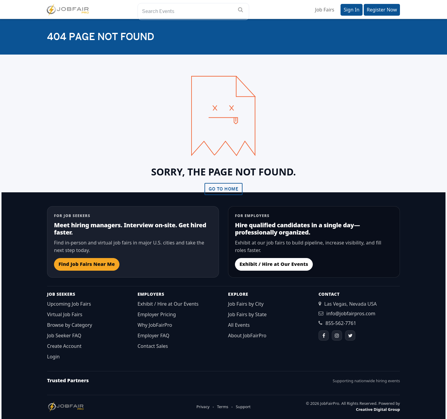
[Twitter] (350, 335)
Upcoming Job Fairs (69, 304)
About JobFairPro (247, 335)
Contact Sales (153, 346)
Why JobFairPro (155, 325)
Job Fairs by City (246, 304)
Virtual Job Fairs (64, 314)
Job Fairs (324, 9)
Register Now (382, 9)
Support (243, 406)
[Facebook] (324, 335)
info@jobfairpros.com (351, 313)
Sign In (351, 9)
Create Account (64, 346)
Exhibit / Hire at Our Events (273, 264)
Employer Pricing (157, 314)
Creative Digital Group (378, 409)
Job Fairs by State (247, 314)
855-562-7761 (340, 323)
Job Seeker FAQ (64, 335)
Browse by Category (69, 325)
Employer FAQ (154, 335)
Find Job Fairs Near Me (87, 264)
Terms (222, 406)
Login (53, 356)
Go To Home (223, 189)
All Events (239, 325)
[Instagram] (337, 335)
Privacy (202, 406)
